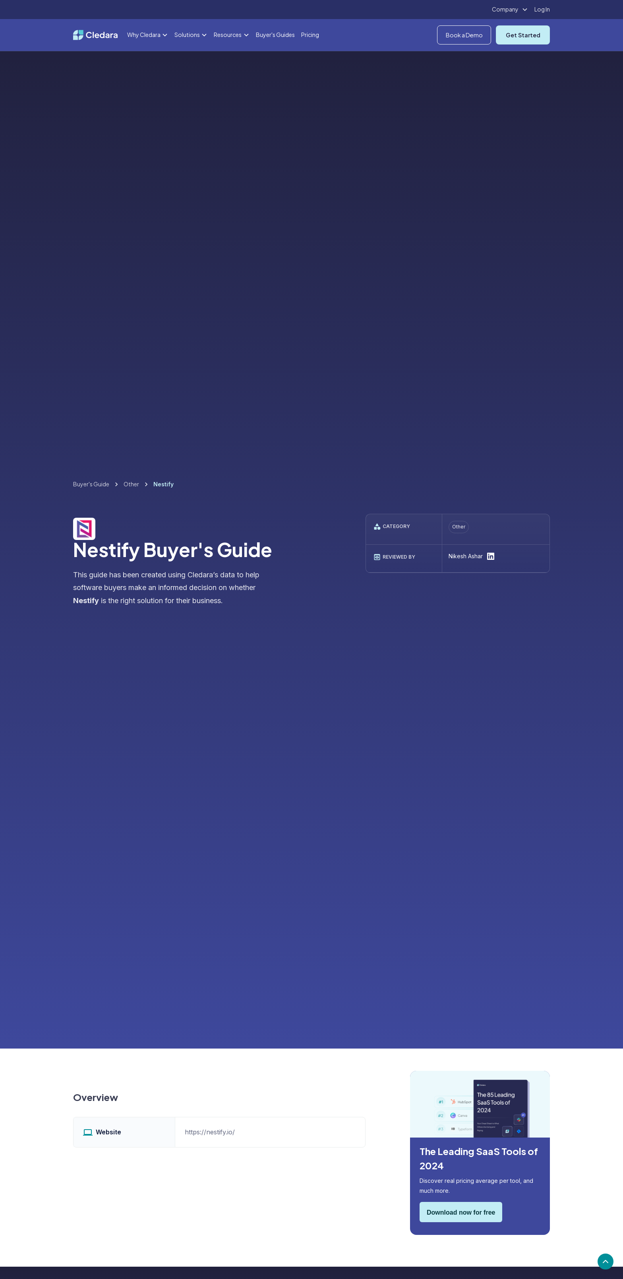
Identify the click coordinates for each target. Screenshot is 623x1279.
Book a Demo (464, 35)
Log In (542, 9)
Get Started (523, 35)
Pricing (310, 34)
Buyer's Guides (275, 34)
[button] (510, 9)
